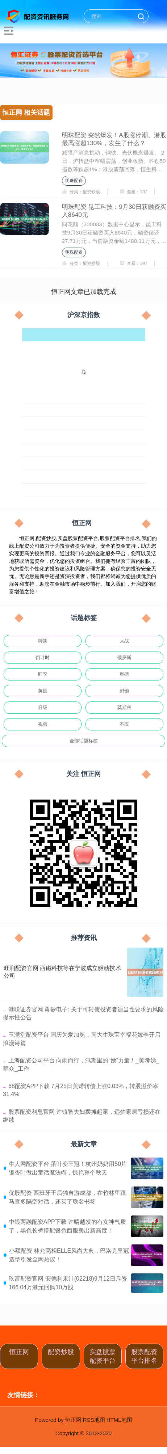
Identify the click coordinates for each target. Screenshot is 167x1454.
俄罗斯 (124, 657)
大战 (124, 641)
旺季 (42, 674)
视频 (42, 724)
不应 (124, 724)
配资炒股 (61, 1352)
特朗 (42, 641)
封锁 (124, 691)
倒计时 (43, 657)
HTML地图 (119, 1420)
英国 (42, 691)
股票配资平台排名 (144, 1356)
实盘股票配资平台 (102, 1356)
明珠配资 (74, 180)
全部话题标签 (84, 740)
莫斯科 (124, 707)
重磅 (124, 674)
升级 (42, 707)
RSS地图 (94, 1420)
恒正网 (19, 1352)
